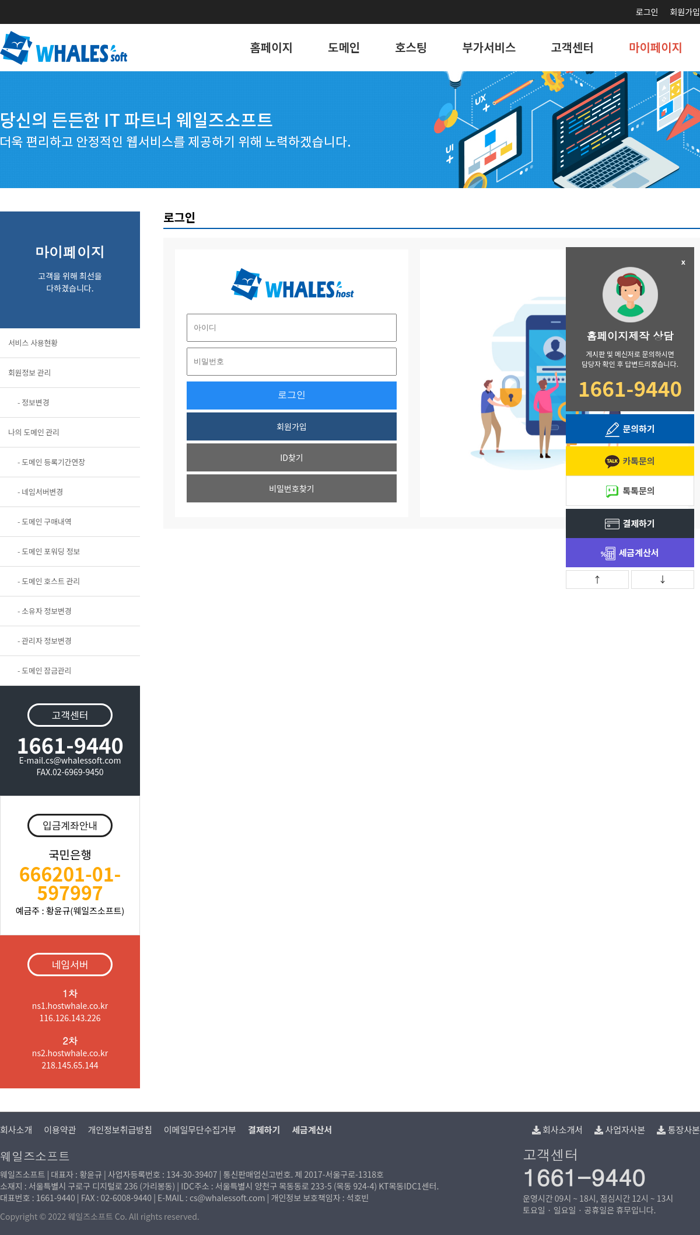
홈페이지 (271, 47)
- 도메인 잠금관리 (45, 670)
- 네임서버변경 (40, 491)
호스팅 (411, 47)
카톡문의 (629, 462)
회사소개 (16, 1129)
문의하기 (629, 429)
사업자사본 (619, 1129)
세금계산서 (630, 553)
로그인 (647, 12)
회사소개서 (557, 1129)
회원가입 (685, 12)
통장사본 (678, 1129)
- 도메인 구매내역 (45, 521)
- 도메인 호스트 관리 (49, 581)
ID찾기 (291, 457)
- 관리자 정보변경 (45, 640)
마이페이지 (655, 47)
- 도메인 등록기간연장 (51, 461)
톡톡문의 (629, 491)
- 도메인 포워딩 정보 (49, 551)
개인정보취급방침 (120, 1129)
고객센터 (572, 47)
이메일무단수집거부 (200, 1129)
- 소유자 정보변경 (45, 610)
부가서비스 (489, 47)
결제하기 (629, 524)
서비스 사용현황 (33, 342)
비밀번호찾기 (291, 488)
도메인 (344, 47)
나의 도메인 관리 (34, 432)
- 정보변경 (33, 402)
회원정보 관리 (29, 372)
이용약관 (60, 1129)
